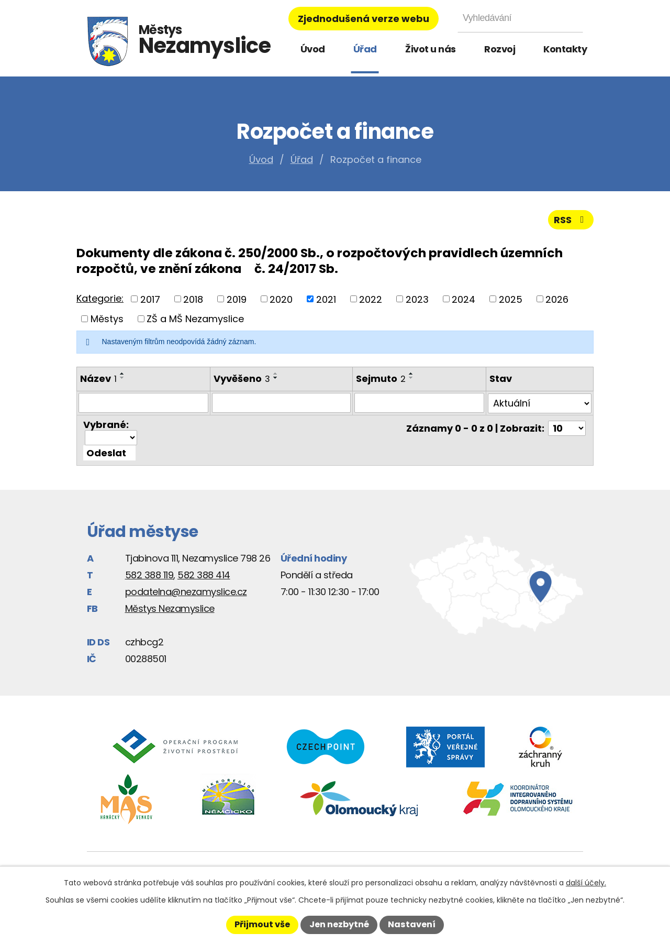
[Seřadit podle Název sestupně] (122, 378)
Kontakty (565, 49)
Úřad (365, 49)
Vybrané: (106, 424)
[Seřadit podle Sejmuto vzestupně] (411, 373)
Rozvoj (499, 49)
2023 (417, 298)
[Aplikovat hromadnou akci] (109, 451)
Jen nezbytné (339, 924)
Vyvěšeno (242, 378)
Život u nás (430, 49)
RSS (571, 219)
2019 (237, 298)
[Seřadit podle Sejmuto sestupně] (411, 378)
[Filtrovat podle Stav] (539, 403)
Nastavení (412, 924)
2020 (281, 298)
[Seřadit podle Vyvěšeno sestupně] (276, 378)
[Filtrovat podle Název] (143, 403)
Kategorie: (100, 298)
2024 (463, 298)
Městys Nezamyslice (170, 607)
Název (98, 378)
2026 (556, 298)
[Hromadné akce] (111, 436)
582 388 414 (203, 573)
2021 (326, 298)
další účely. (586, 882)
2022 (370, 298)
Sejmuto (381, 378)
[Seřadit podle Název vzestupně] (122, 373)
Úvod (312, 49)
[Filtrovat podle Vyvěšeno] (281, 403)
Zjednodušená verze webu (363, 18)
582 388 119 (149, 573)
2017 (150, 298)
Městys (107, 318)
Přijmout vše (262, 924)
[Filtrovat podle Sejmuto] (419, 403)
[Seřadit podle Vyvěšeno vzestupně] (276, 373)
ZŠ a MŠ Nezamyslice (195, 318)
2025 (510, 298)
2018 (193, 298)
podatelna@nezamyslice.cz (186, 590)
